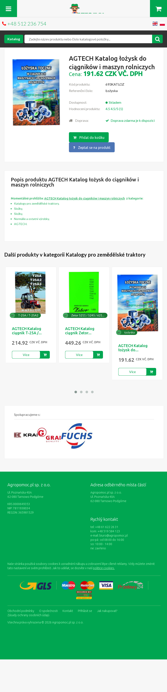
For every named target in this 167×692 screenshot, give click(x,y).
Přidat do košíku (88, 137)
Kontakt (68, 611)
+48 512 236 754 (26, 23)
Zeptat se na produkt (91, 147)
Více (26, 355)
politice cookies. (104, 568)
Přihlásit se (85, 611)
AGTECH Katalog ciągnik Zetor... (79, 330)
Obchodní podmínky (20, 611)
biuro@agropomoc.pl (113, 535)
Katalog (13, 39)
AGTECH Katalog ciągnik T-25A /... (27, 330)
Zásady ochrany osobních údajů (28, 615)
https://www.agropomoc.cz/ (83, 6)
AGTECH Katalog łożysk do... (133, 347)
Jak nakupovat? (107, 611)
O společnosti (48, 611)
